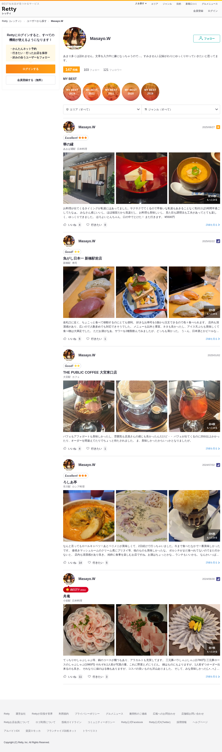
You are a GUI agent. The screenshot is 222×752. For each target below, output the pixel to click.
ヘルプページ (200, 722)
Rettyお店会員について (16, 722)
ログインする (31, 68)
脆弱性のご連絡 (138, 713)
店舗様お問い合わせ (192, 713)
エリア (154, 3)
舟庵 (66, 596)
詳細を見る (211, 224)
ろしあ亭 (70, 482)
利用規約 (64, 713)
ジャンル (167, 3)
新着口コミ (191, 3)
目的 (178, 3)
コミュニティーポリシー (101, 722)
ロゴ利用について (46, 722)
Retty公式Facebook (132, 722)
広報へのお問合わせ (164, 713)
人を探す (139, 3)
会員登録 (198, 10)
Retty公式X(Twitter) (160, 722)
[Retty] (9, 10)
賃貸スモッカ (33, 730)
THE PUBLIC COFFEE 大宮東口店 (90, 372)
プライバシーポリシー (87, 713)
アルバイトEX (12, 730)
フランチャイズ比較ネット (62, 730)
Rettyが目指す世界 (42, 713)
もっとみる (212, 197)
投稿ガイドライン (72, 722)
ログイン (213, 10)
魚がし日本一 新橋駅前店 (82, 258)
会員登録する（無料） (30, 80)
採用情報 (182, 722)
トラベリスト (90, 730)
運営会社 (21, 713)
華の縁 (68, 144)
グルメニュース (210, 3)
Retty (7, 713)
